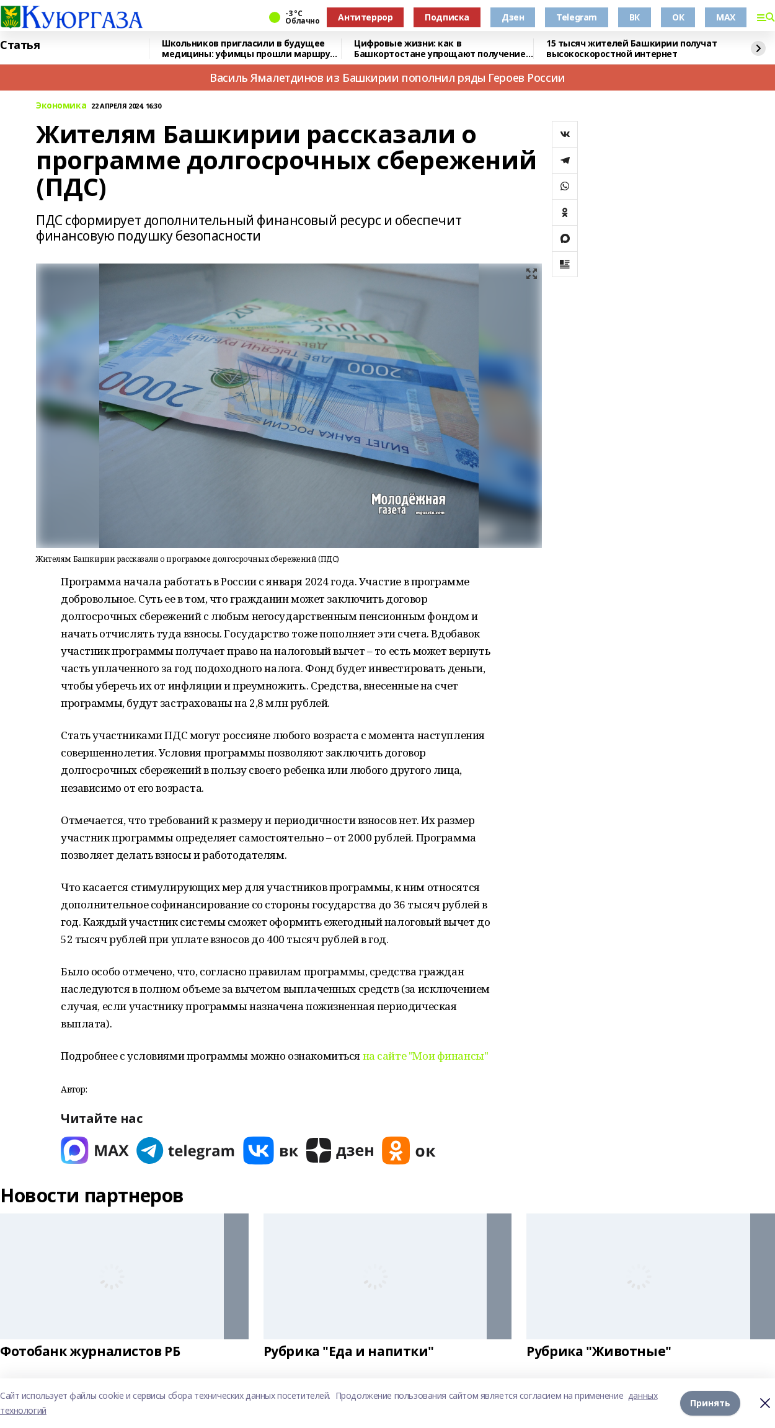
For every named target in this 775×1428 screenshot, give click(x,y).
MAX (725, 17)
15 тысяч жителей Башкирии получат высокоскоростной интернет (631, 48)
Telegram (576, 17)
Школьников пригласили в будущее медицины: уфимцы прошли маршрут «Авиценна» (248, 48)
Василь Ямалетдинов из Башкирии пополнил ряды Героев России (387, 77)
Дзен (513, 17)
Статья (20, 45)
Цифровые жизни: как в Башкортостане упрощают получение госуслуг (440, 48)
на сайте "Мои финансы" (426, 1056)
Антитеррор (365, 17)
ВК (634, 17)
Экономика (61, 105)
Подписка (447, 17)
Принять (710, 1403)
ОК (678, 17)
